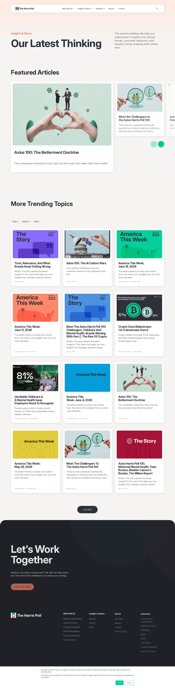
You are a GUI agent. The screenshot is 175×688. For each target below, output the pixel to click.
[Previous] (154, 144)
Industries (100, 9)
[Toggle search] (157, 8)
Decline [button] (129, 683)
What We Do (68, 9)
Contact (121, 9)
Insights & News (84, 9)
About (111, 9)
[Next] (161, 144)
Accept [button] (119, 683)
